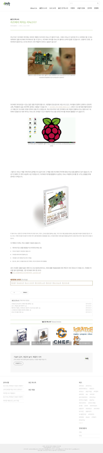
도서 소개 (53, 8)
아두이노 (89, 386)
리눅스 (82, 391)
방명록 (96, 8)
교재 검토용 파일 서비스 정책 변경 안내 (13, 389)
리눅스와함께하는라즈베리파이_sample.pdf (26, 273)
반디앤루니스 (39, 283)
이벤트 (73, 8)
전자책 (89, 8)
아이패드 (97, 408)
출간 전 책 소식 (63, 8)
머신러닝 (92, 397)
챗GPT (82, 408)
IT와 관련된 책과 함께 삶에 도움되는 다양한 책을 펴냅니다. (30, 359)
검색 (98, 3)
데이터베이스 (83, 388)
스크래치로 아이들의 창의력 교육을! (20, 310)
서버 (86, 405)
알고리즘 (89, 391)
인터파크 (65, 283)
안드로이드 (83, 403)
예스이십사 (56, 283)
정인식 (92, 388)
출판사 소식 (43, 8)
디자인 (82, 411)
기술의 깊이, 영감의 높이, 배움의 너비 (27, 357)
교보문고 (20, 283)
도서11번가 (29, 283)
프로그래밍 (92, 403)
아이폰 (92, 394)
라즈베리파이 (83, 397)
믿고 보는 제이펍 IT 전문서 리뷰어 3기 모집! (13, 386)
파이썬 (82, 386)
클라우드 (89, 411)
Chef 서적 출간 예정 (16, 312)
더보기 (80, 422)
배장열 (82, 417)
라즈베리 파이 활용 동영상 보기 (60, 107)
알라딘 (48, 283)
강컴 (13, 283)
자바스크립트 (83, 400)
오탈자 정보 (81, 8)
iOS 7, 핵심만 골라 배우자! (18, 305)
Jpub (88, 417)
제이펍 (82, 394)
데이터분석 (94, 405)
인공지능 (82, 420)
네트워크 (89, 408)
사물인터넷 (83, 414)
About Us (33, 8)
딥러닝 (92, 400)
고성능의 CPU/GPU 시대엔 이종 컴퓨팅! (21, 303)
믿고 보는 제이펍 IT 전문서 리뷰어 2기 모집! (13, 397)
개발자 (94, 417)
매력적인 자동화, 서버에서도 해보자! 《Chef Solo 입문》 (25, 308)
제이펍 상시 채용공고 (9, 393)
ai (87, 394)
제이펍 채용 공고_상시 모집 (11, 400)
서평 (81, 405)
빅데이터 (91, 414)
